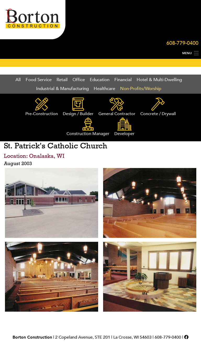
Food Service (39, 80)
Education (99, 80)
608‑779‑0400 (168, 337)
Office (78, 80)
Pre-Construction (41, 107)
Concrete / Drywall (158, 107)
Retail (62, 80)
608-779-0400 (182, 43)
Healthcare (104, 89)
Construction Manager (87, 127)
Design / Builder (78, 107)
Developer (124, 127)
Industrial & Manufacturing (62, 89)
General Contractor (116, 107)
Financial (123, 80)
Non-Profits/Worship (140, 89)
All (18, 80)
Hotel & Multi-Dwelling (159, 80)
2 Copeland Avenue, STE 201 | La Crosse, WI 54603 (103, 337)
